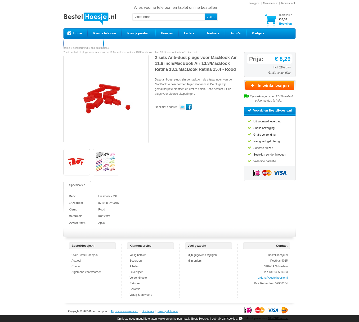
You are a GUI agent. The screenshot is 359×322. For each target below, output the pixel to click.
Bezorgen (136, 260)
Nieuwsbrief (288, 3)
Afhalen (134, 266)
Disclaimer (148, 311)
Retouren (135, 283)
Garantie (135, 289)
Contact (76, 266)
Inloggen (254, 3)
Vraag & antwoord (141, 294)
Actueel (76, 260)
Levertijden (137, 272)
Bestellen (285, 19)
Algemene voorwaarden (87, 272)
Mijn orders (195, 260)
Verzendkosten (139, 277)
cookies (232, 318)
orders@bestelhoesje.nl (273, 277)
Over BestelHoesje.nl (85, 255)
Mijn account (270, 3)
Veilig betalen (138, 255)
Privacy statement (167, 311)
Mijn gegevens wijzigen (202, 255)
